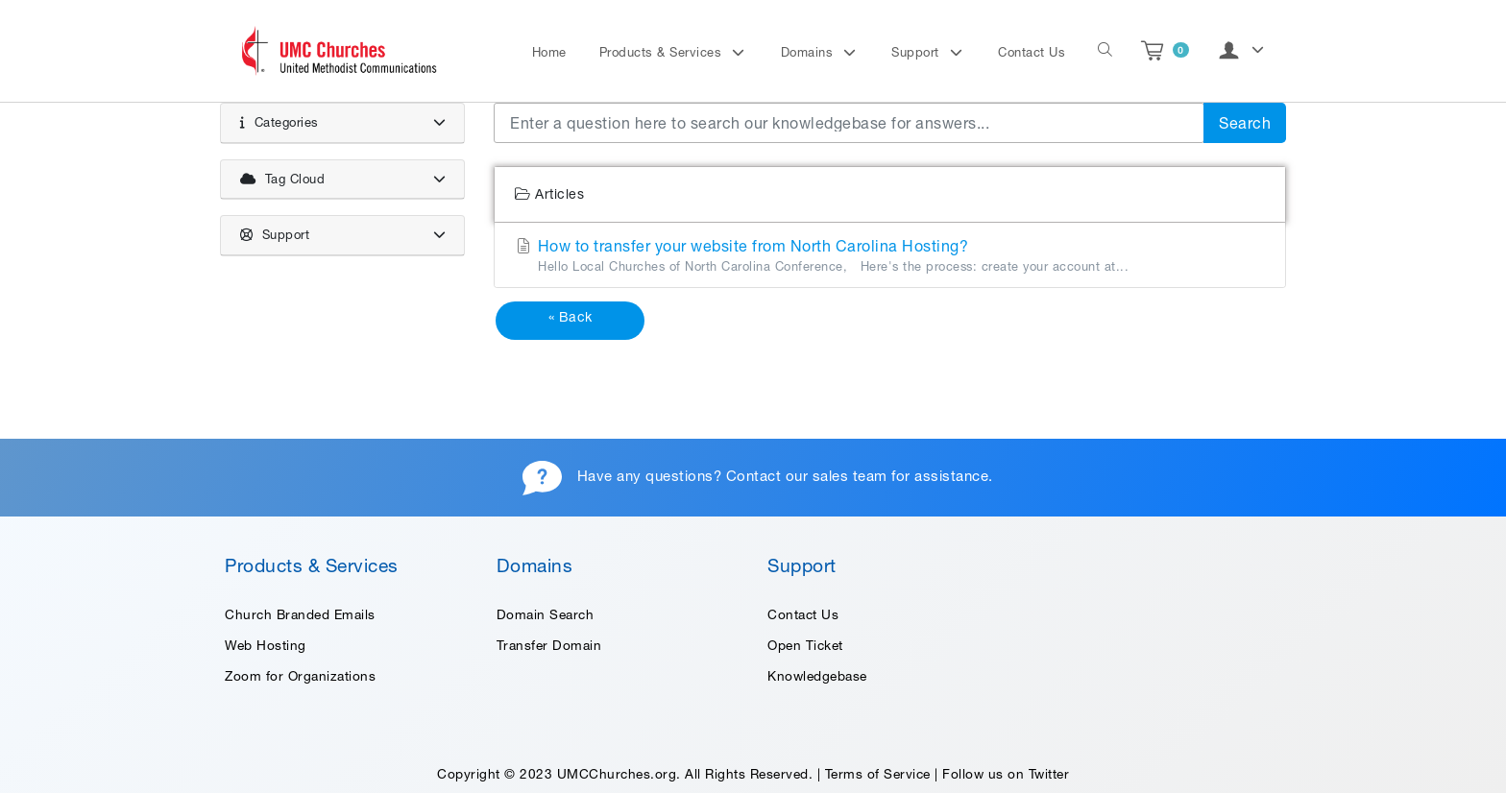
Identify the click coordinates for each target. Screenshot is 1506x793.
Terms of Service (878, 773)
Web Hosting (265, 645)
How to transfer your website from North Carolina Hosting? (890, 256)
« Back (570, 316)
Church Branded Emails (300, 614)
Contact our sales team (806, 476)
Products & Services (662, 52)
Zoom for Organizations (300, 676)
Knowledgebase (817, 676)
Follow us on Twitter (1005, 773)
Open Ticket (805, 645)
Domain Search (546, 614)
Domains (809, 52)
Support (917, 52)
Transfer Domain (549, 645)
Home (549, 52)
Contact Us (1031, 52)
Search (1245, 123)
